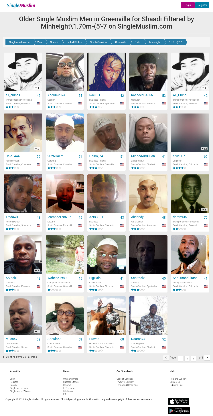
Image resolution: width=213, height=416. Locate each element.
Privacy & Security (125, 382)
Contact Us (175, 382)
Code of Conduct (125, 379)
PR (64, 394)
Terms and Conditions (127, 385)
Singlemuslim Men (19, 388)
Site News (68, 391)
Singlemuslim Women (20, 391)
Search (13, 385)
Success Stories (71, 382)
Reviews (67, 385)
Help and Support (178, 379)
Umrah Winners (70, 379)
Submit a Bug (176, 385)
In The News (69, 388)
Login (188, 5)
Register (202, 5)
